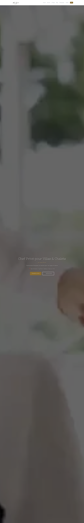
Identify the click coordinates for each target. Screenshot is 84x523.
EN (71, 2)
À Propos (53, 2)
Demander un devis (35, 273)
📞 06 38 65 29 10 (48, 273)
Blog (57, 2)
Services (48, 2)
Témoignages (62, 2)
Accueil (44, 2)
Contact (67, 2)
